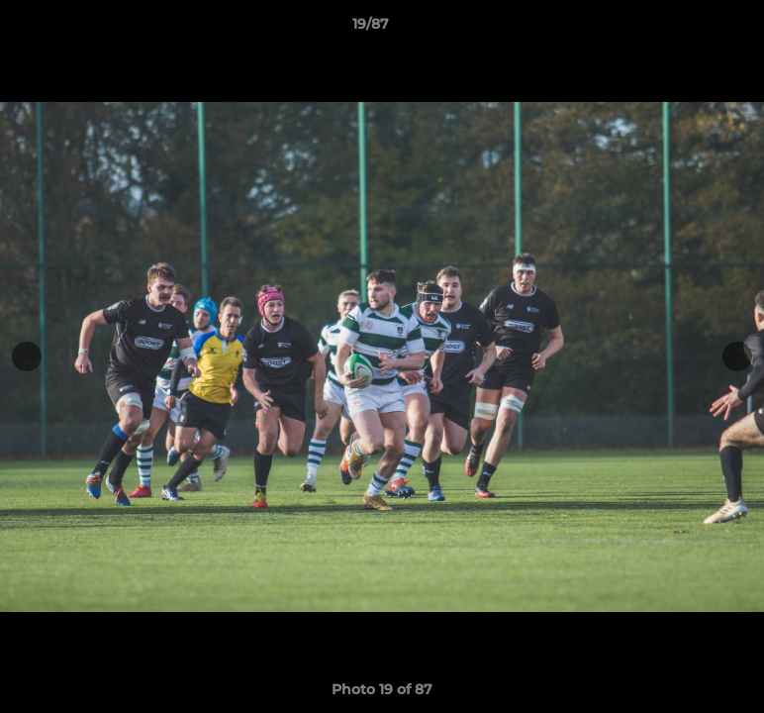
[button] (681, 29)
